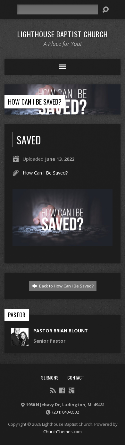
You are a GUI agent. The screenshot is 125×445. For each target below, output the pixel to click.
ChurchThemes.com (62, 431)
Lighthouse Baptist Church (62, 34)
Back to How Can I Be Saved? (63, 286)
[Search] (57, 9)
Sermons (50, 377)
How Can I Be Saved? (35, 102)
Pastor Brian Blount (60, 331)
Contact (75, 377)
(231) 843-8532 (65, 412)
